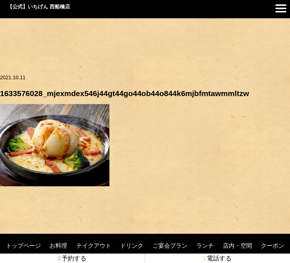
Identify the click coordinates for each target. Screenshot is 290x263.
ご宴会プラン (169, 246)
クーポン (272, 246)
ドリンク (131, 246)
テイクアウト (93, 246)
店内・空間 (237, 246)
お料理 (58, 246)
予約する (72, 258)
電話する (218, 258)
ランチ (205, 246)
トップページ (23, 246)
